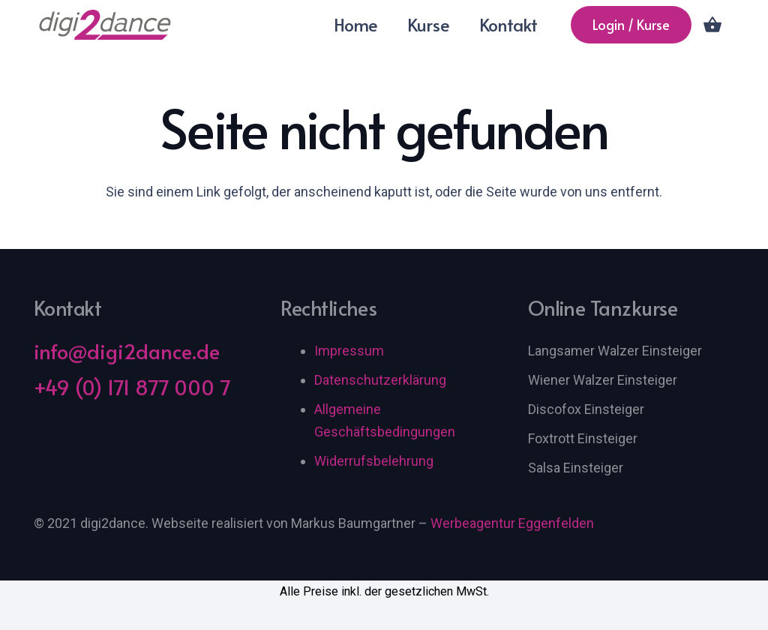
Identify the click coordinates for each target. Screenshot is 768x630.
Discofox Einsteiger (586, 409)
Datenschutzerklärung (380, 380)
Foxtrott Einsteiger (583, 438)
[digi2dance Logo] (106, 25)
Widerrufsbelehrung (374, 461)
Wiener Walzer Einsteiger (602, 380)
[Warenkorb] (713, 25)
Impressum (349, 350)
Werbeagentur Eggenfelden (512, 523)
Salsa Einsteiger (575, 468)
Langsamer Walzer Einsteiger (615, 350)
